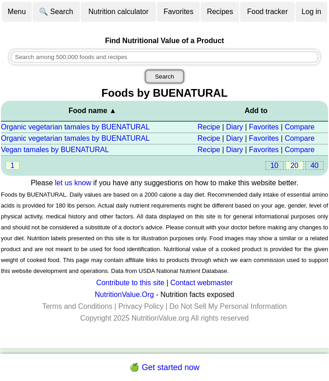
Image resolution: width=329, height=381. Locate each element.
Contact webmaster (201, 283)
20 (294, 165)
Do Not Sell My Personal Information (228, 306)
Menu (17, 11)
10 (274, 165)
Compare (299, 127)
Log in (311, 11)
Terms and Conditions (77, 306)
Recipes (220, 11)
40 (314, 165)
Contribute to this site (130, 283)
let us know (73, 183)
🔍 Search (56, 11)
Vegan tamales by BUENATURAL (55, 149)
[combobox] (164, 56)
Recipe (208, 127)
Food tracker (267, 11)
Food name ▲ (93, 110)
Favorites (178, 11)
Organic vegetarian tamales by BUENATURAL (75, 127)
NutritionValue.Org (124, 294)
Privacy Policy (141, 306)
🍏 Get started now (164, 367)
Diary (234, 127)
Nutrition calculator (118, 11)
